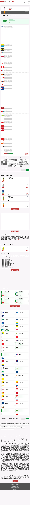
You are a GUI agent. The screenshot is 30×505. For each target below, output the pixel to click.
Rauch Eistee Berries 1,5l (6, 274)
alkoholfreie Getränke (17, 468)
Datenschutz (17, 501)
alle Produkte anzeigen (15, 209)
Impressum (13, 501)
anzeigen (17, 239)
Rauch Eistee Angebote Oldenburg (4, 441)
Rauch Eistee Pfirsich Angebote (10, 438)
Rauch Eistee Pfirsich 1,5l (6, 276)
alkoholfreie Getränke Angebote (11, 442)
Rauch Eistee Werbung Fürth (12, 441)
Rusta (4, 464)
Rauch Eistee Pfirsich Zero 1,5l (6, 279)
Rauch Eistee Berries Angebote (18, 438)
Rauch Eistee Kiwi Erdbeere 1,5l (7, 275)
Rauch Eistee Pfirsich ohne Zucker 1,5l (8, 278)
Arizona (7, 473)
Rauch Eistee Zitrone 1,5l (6, 281)
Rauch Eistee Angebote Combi (4, 442)
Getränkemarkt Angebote (3, 438)
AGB (14, 501)
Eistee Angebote (23, 442)
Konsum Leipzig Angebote (26, 438)
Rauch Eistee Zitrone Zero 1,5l (6, 283)
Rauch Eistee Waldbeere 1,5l (6, 280)
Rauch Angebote (18, 442)
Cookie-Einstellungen (16, 502)
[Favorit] (28, 8)
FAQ (13, 502)
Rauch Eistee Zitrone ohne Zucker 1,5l (7, 282)
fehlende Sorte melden (15, 285)
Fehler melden (15, 496)
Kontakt (12, 502)
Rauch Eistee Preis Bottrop (20, 441)
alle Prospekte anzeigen (15, 231)
